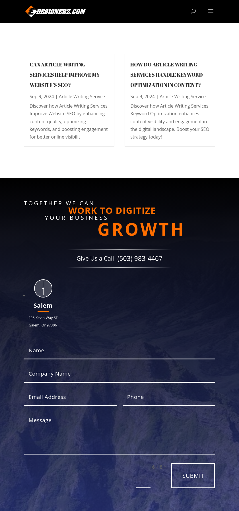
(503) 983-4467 (140, 258)
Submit (193, 475)
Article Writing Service (82, 96)
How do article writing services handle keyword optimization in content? (166, 74)
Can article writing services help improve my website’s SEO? (65, 74)
